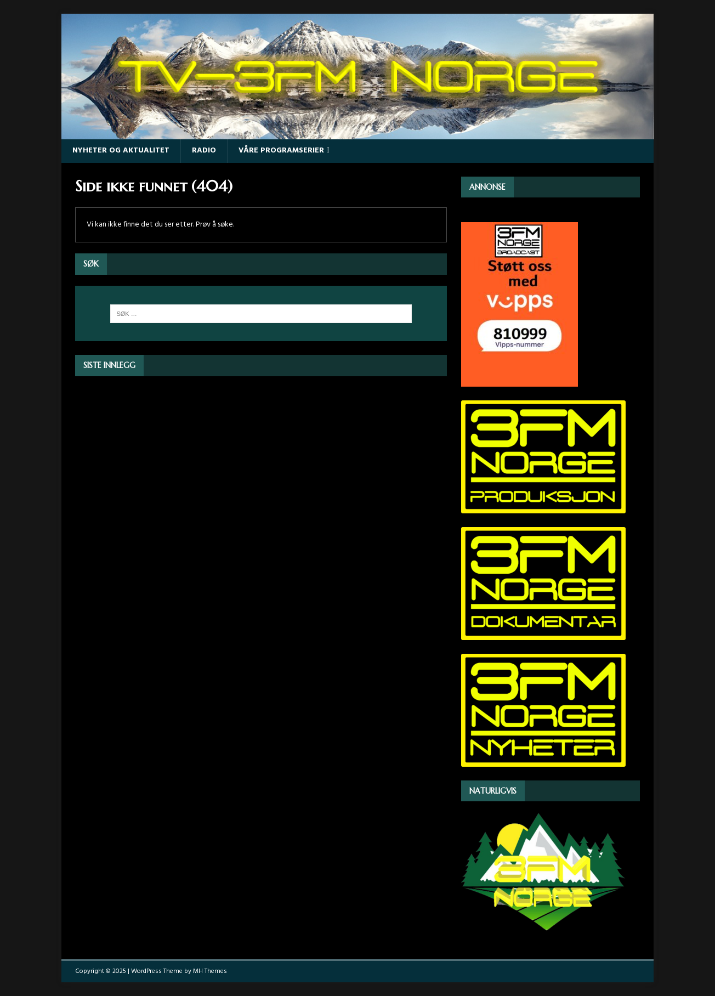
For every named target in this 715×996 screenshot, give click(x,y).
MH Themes (210, 971)
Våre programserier (281, 150)
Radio (204, 150)
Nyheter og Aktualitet (120, 150)
